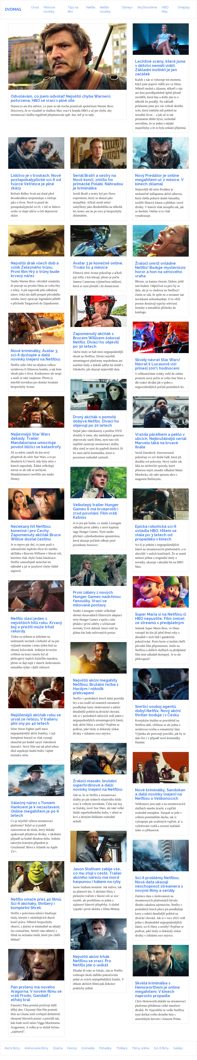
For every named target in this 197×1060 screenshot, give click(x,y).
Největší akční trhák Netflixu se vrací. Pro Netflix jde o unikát (92, 960)
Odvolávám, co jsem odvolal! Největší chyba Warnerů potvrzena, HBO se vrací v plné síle (60, 98)
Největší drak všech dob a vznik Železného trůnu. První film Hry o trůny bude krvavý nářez (35, 269)
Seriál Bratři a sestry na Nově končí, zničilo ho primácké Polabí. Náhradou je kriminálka (98, 181)
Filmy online (140, 1048)
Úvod (35, 7)
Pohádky (105, 1048)
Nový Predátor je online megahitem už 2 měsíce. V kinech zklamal (159, 179)
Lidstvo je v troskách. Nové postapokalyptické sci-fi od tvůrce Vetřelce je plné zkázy (36, 181)
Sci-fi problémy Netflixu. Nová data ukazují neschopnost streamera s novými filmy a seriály (159, 884)
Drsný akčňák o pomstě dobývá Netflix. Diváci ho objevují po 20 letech (96, 421)
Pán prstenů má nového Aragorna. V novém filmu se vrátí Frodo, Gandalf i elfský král (36, 993)
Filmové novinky (49, 9)
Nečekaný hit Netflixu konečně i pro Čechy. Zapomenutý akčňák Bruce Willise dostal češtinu (36, 532)
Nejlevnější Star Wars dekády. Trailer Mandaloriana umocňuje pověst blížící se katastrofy (36, 440)
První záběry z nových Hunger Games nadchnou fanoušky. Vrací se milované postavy (97, 598)
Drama (58, 1048)
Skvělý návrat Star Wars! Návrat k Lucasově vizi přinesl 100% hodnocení (157, 364)
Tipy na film (73, 9)
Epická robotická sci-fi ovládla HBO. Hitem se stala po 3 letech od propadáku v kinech (156, 532)
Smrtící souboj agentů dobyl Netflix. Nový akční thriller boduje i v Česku (158, 710)
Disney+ (127, 7)
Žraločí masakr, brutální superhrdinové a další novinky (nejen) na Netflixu (97, 785)
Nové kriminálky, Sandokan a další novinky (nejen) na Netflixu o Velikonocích (160, 794)
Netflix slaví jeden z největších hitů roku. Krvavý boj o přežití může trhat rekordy (36, 624)
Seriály (178, 1048)
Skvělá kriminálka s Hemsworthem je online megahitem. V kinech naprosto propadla (157, 989)
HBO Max (165, 9)
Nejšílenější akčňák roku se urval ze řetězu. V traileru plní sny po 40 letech (36, 719)
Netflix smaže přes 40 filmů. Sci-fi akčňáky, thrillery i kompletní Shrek (36, 903)
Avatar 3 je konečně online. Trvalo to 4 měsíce (98, 265)
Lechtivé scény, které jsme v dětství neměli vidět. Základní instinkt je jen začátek (160, 67)
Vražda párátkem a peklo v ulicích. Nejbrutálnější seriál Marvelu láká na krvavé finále (160, 440)
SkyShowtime (147, 7)
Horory (72, 1048)
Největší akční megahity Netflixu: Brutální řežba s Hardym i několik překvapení (96, 686)
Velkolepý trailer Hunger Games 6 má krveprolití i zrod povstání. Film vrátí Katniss (96, 511)
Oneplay (184, 7)
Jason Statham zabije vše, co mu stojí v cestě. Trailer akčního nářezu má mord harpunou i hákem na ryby (97, 875)
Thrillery (122, 1048)
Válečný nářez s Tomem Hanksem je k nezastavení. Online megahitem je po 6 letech (35, 809)
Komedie (88, 1048)
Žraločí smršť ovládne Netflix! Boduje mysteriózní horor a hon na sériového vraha (160, 269)
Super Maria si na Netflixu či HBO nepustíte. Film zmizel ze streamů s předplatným (160, 618)
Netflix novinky (105, 9)
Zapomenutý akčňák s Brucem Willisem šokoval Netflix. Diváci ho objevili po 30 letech (96, 340)
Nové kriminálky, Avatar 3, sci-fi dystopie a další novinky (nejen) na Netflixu (35, 355)
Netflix (90, 7)
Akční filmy (12, 1048)
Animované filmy (36, 1048)
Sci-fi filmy (161, 1048)
